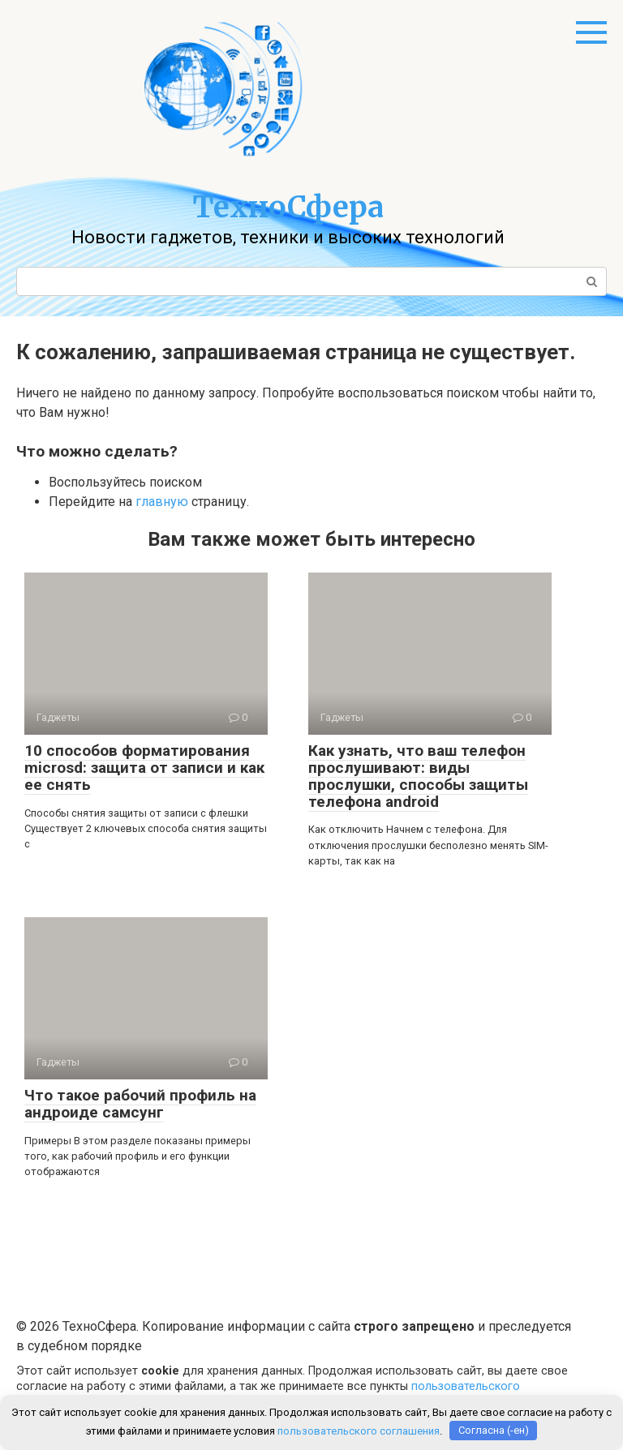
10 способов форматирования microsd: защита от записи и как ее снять (144, 767)
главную (161, 501)
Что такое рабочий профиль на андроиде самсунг (140, 1104)
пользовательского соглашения (358, 1430)
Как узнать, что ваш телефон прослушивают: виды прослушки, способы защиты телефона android (418, 776)
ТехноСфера (288, 207)
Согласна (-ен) (493, 1430)
